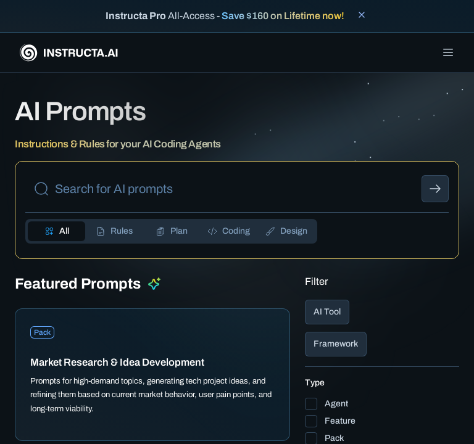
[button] (382, 312)
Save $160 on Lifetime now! (283, 15)
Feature (340, 421)
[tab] (56, 231)
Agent (336, 403)
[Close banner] (361, 14)
